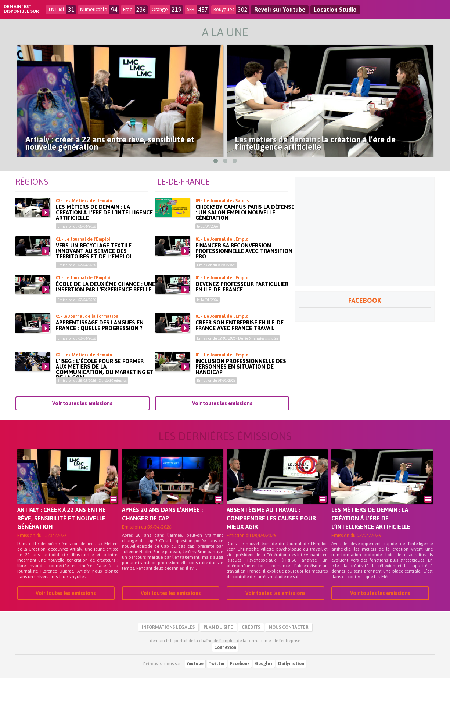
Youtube (195, 690)
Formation (260, 32)
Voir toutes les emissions (82, 430)
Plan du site (218, 653)
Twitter (217, 690)
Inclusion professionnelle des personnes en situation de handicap (240, 393)
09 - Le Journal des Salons (222, 227)
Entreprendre (201, 32)
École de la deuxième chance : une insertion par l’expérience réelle (105, 313)
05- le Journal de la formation (87, 342)
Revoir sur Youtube (279, 9)
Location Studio (335, 9)
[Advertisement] (364, 257)
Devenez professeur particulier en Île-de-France (241, 313)
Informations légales (168, 653)
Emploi (148, 32)
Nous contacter (289, 653)
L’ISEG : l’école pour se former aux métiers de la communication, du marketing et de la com (105, 395)
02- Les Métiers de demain (84, 227)
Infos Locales (319, 32)
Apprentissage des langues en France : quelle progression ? (100, 352)
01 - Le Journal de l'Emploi (83, 265)
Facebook (240, 690)
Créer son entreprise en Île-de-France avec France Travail (240, 352)
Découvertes (381, 32)
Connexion (225, 673)
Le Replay (103, 32)
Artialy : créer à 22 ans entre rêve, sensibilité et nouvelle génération (61, 544)
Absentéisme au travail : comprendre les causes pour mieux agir (271, 544)
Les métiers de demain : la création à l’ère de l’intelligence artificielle (104, 238)
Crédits (251, 653)
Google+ (264, 690)
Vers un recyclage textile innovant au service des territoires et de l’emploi (94, 277)
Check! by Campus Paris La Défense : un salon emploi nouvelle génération (244, 238)
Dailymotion (291, 690)
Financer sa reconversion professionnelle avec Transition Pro (243, 277)
